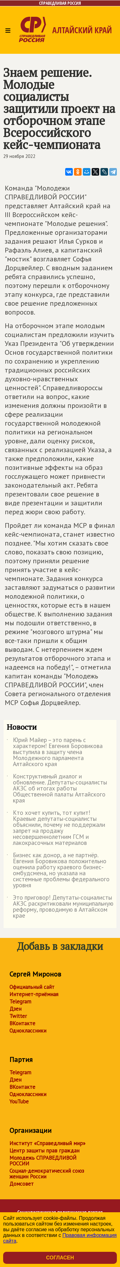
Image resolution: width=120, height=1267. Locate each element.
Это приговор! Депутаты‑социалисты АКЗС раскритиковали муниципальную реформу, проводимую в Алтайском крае (60, 907)
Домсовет (21, 1184)
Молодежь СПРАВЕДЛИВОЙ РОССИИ (43, 1160)
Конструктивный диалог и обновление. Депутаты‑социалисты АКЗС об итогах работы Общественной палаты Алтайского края (57, 788)
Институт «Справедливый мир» (47, 1143)
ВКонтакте (22, 1023)
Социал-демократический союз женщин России (46, 1173)
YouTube (19, 1101)
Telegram (20, 1001)
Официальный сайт (31, 987)
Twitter (18, 1016)
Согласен (60, 1257)
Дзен (15, 1009)
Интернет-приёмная (33, 994)
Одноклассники (27, 1030)
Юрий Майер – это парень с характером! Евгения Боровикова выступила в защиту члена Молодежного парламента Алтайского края (55, 752)
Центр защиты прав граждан (44, 1150)
